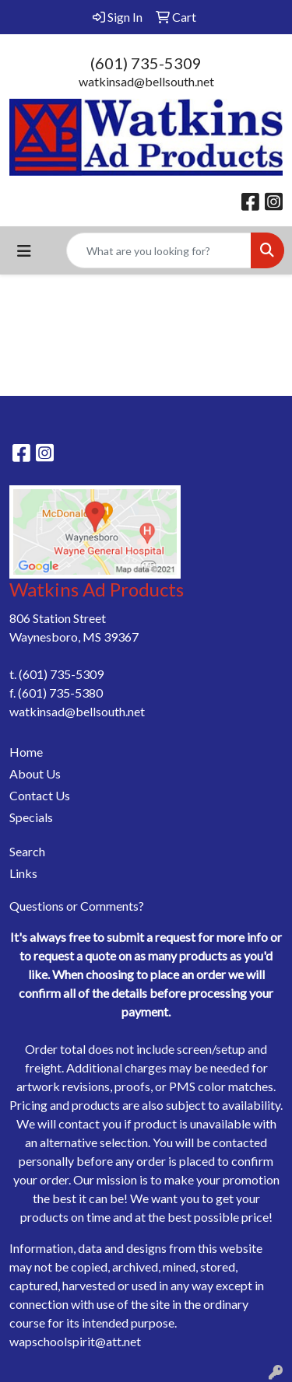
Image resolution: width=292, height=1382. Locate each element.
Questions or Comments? (76, 905)
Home (26, 751)
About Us (35, 773)
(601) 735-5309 (146, 63)
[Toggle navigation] (24, 251)
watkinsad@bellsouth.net (146, 81)
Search (27, 851)
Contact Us (39, 795)
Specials (31, 817)
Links (23, 873)
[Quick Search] (159, 250)
